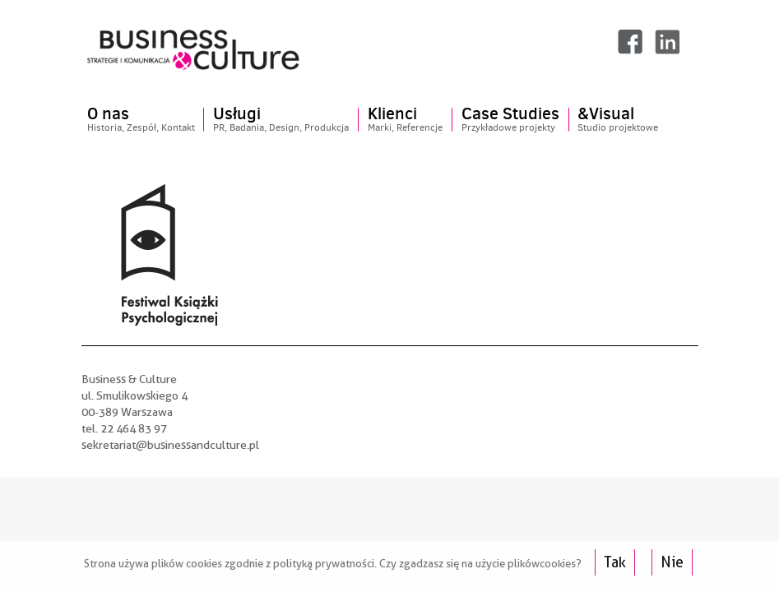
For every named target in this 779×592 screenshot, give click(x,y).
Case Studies (510, 120)
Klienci (405, 120)
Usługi (281, 120)
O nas (141, 120)
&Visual (617, 120)
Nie (672, 562)
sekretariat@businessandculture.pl (170, 444)
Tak (615, 562)
